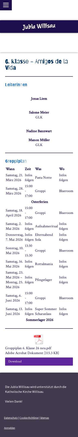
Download (15, 361)
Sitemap (44, 417)
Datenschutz (11, 417)
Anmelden (9, 427)
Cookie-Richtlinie (29, 417)
